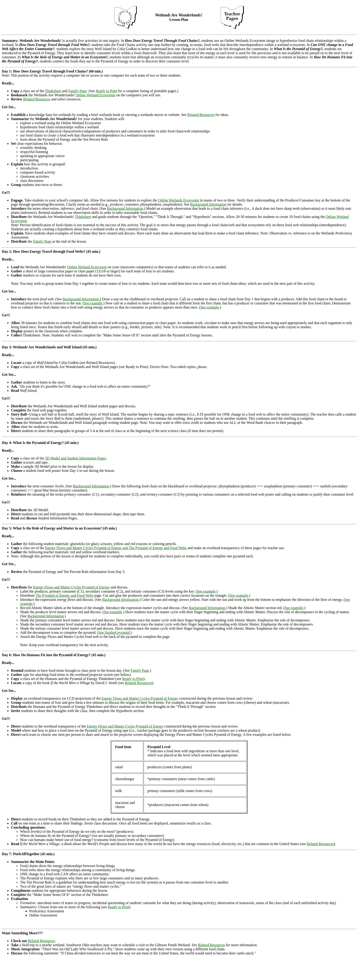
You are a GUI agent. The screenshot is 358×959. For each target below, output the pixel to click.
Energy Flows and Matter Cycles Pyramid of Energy (71, 587)
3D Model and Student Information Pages (75, 458)
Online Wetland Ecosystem (95, 95)
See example (93, 303)
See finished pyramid (113, 632)
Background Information (208, 204)
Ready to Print (106, 91)
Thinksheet (53, 91)
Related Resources (36, 99)
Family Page (77, 91)
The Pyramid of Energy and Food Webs (64, 595)
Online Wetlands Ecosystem (178, 200)
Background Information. (81, 299)
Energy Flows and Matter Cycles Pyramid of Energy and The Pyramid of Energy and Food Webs (116, 548)
